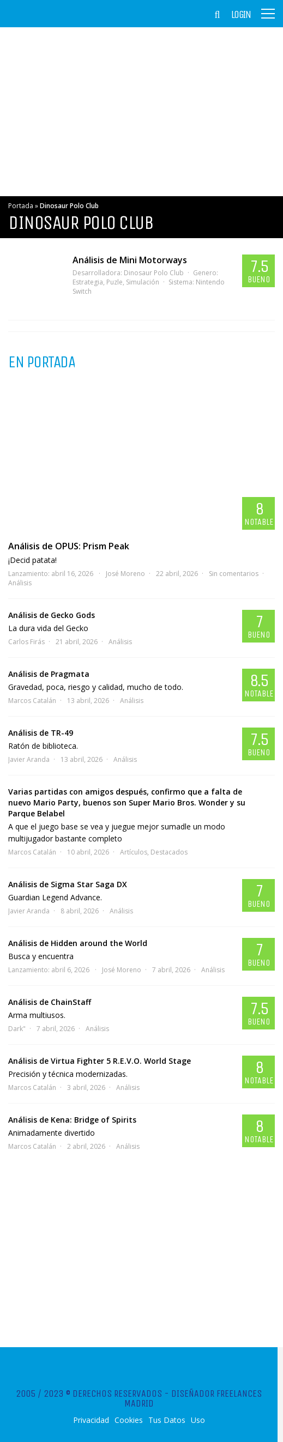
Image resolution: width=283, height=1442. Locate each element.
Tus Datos (166, 1420)
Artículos (133, 852)
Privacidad (91, 1420)
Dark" (17, 1028)
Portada (20, 205)
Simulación (142, 282)
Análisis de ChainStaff (49, 1002)
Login (241, 14)
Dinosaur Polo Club (154, 272)
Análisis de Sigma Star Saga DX (67, 884)
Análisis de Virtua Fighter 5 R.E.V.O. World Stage (99, 1061)
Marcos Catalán (32, 700)
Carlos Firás (26, 641)
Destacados (169, 852)
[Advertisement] (141, 111)
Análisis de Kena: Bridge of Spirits (72, 1119)
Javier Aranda (29, 759)
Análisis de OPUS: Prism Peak (68, 546)
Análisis (20, 582)
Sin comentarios (233, 573)
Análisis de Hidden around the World (77, 943)
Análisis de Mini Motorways (130, 260)
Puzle (114, 282)
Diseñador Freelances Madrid (193, 1398)
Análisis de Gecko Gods (51, 615)
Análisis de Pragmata (48, 674)
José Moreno (125, 573)
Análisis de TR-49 (40, 733)
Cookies (129, 1420)
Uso (198, 1420)
